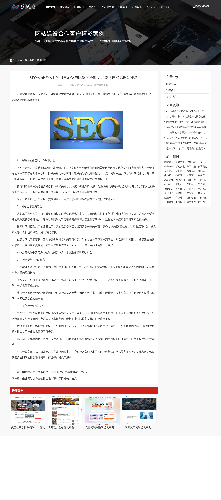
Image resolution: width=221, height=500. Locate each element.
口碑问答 (202, 197)
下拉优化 (180, 202)
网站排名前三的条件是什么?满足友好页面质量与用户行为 (55, 372)
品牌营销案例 (182, 175)
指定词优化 (170, 189)
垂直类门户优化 (195, 189)
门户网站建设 (205, 184)
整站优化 (180, 189)
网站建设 (65, 7)
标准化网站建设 (172, 184)
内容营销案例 (194, 175)
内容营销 (180, 180)
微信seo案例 (204, 171)
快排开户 (169, 193)
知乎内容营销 (205, 202)
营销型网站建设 (195, 184)
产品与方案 (108, 7)
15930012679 (200, 6)
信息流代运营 (182, 193)
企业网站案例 (171, 171)
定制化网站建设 (183, 184)
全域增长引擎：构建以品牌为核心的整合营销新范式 (192, 116)
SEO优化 (79, 7)
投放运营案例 (171, 175)
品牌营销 (169, 180)
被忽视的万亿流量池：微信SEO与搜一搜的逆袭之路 (192, 138)
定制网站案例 (182, 171)
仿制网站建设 (205, 180)
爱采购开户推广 (206, 193)
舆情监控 (191, 202)
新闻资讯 (137, 7)
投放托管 (93, 7)
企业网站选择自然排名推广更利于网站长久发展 (49, 378)
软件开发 (191, 180)
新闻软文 (169, 202)
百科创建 (191, 197)
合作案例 (122, 7)
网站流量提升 (205, 189)
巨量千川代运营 (172, 197)
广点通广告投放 (183, 197)
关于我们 (151, 7)
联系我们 (166, 7)
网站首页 (50, 7)
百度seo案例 (193, 171)
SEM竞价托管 (194, 193)
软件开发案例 (205, 175)
